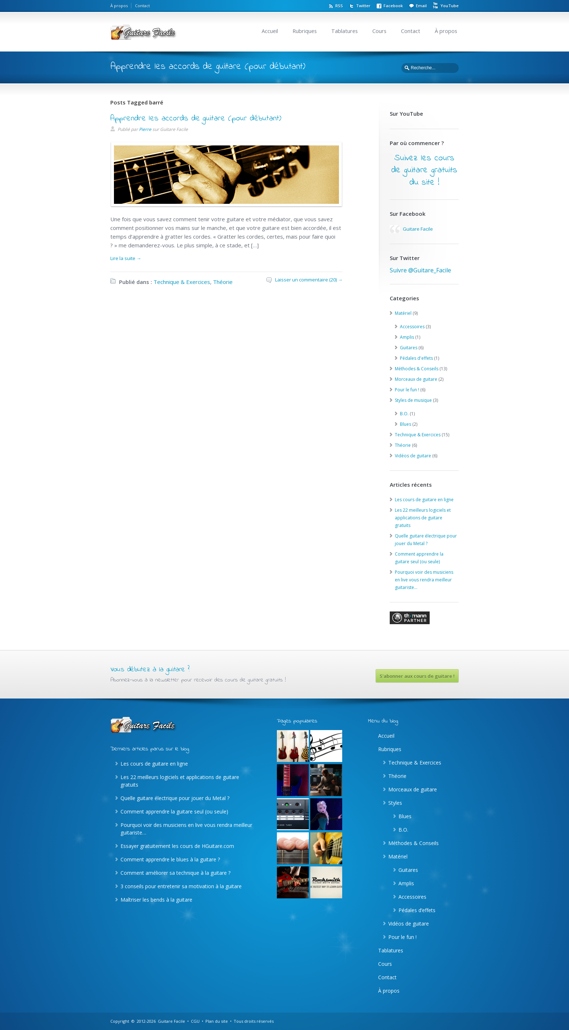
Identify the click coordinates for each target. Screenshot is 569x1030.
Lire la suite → (125, 258)
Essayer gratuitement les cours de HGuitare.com (177, 845)
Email (421, 5)
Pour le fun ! (407, 390)
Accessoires (412, 327)
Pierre (145, 129)
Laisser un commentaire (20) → (309, 279)
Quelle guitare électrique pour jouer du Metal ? (174, 798)
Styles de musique (413, 400)
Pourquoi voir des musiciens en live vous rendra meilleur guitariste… (424, 579)
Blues (405, 424)
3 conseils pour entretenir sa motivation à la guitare (181, 886)
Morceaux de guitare (416, 379)
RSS (339, 5)
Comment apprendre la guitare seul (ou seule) (174, 811)
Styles (395, 802)
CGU (195, 1021)
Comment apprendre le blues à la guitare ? (170, 859)
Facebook (393, 5)
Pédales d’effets (416, 910)
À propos (119, 5)
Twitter (363, 5)
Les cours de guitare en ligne (424, 500)
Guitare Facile (418, 229)
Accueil (270, 31)
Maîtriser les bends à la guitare (156, 899)
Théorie (223, 281)
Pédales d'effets (416, 358)
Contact (142, 5)
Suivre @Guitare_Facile (420, 270)
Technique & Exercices (181, 281)
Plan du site (216, 1021)
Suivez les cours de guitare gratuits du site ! (424, 170)
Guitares (408, 348)
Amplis (407, 337)
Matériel (403, 313)
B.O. (404, 414)
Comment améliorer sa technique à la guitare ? (175, 872)
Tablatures (344, 31)
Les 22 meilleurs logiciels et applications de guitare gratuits (423, 517)
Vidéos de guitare (413, 456)
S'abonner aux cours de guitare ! (417, 676)
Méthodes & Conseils (416, 369)
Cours (379, 31)
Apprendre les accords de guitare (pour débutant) (195, 118)
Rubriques (304, 31)
